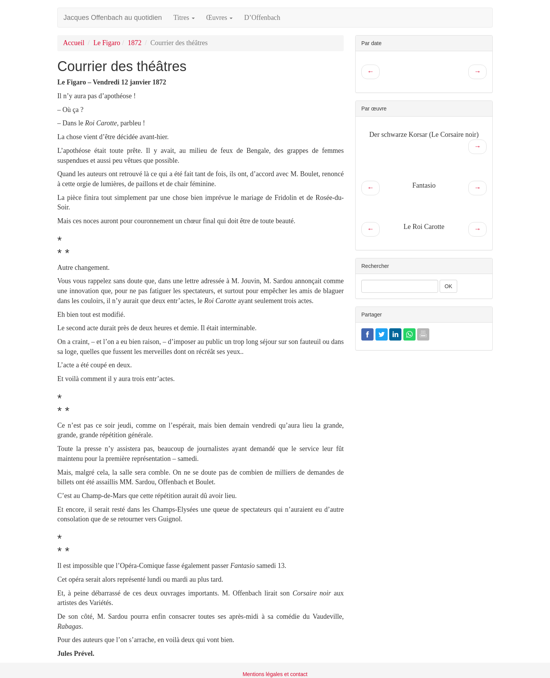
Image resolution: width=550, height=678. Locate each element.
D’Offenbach (262, 17)
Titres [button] (184, 17)
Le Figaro (106, 43)
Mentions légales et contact (275, 674)
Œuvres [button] (219, 17)
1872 (134, 43)
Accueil (73, 43)
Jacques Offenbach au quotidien (112, 17)
